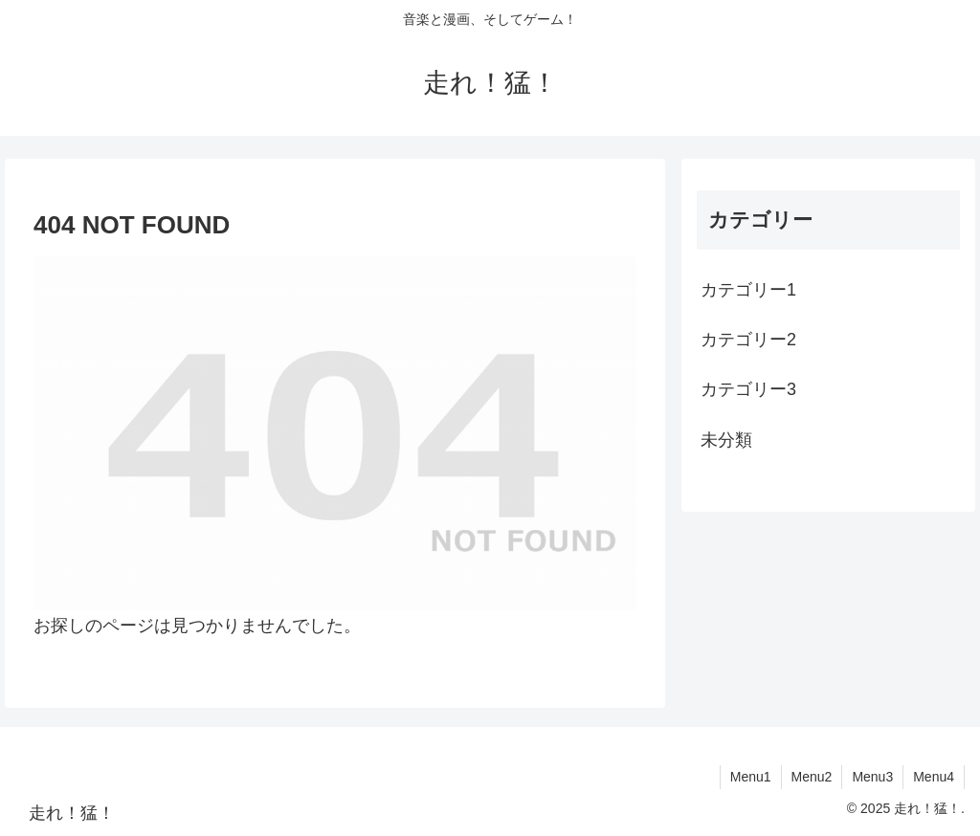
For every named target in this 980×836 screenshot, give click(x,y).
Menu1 (750, 776)
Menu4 (933, 776)
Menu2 (812, 776)
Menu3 (872, 776)
